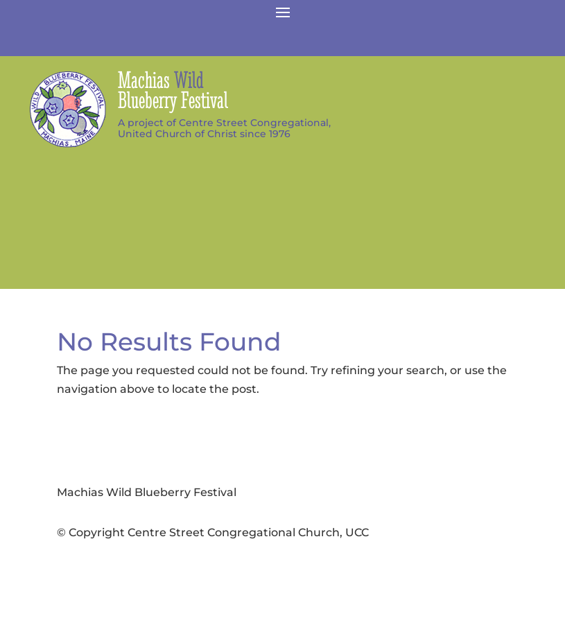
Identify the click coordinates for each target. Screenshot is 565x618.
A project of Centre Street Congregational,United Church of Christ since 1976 (224, 128)
